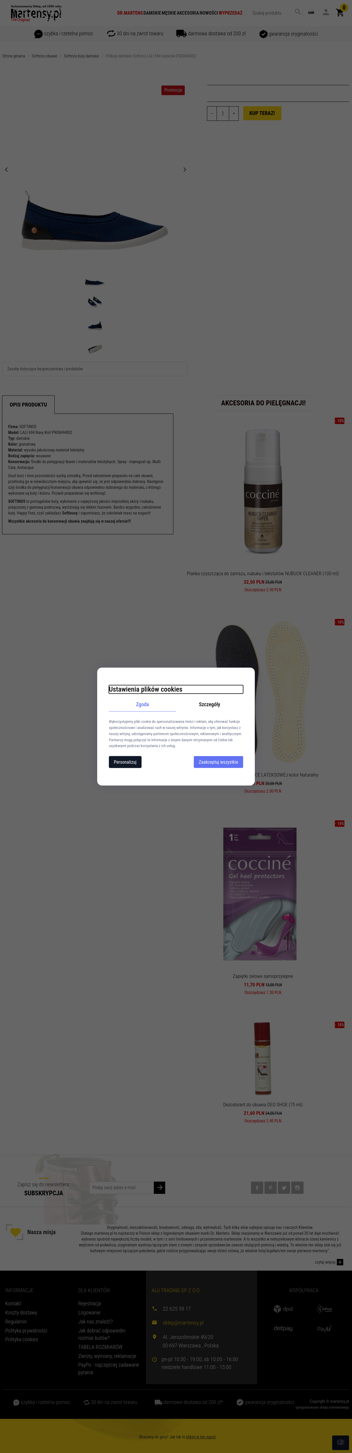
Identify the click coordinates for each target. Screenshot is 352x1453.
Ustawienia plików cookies (145, 689)
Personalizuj (125, 762)
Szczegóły (209, 704)
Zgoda (142, 704)
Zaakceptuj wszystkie (218, 762)
